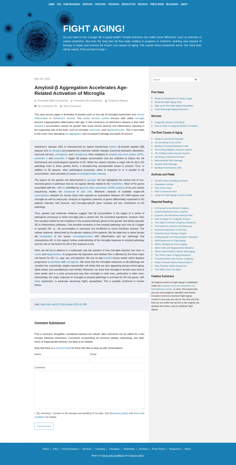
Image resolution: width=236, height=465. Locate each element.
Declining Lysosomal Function (170, 157)
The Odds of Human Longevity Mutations (175, 222)
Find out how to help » (93, 49)
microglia (139, 118)
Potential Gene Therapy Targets (170, 233)
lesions (113, 146)
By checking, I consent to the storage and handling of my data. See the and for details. (89, 415)
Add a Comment (72, 106)
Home (51, 4)
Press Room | (160, 449)
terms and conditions (113, 455)
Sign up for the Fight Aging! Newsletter (174, 105)
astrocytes (94, 130)
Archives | (145, 449)
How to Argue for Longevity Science (173, 219)
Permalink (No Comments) (88, 100)
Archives (143, 4)
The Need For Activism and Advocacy (173, 226)
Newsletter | (131, 449)
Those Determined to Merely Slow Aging (175, 251)
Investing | (101, 449)
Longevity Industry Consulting (169, 122)
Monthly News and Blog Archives (171, 180)
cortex (38, 254)
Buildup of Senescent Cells (168, 167)
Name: (38, 354)
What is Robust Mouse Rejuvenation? (174, 262)
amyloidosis (54, 262)
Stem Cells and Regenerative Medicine (174, 248)
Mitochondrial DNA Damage (169, 160)
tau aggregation (73, 134)
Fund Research (71, 4)
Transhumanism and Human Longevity (174, 258)
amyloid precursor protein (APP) (126, 154)
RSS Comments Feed (166, 191)
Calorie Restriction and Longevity (171, 211)
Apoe (37, 281)
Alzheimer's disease (64, 118)
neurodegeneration (83, 236)
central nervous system (96, 118)
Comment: (40, 367)
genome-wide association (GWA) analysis (102, 187)
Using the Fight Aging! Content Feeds (173, 195)
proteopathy (46, 236)
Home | (47, 449)
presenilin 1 (41, 158)
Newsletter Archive (164, 184)
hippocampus (54, 254)
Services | (88, 449)
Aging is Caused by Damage (169, 138)
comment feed (63, 348)
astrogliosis (61, 154)
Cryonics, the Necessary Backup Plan (174, 215)
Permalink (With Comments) (53, 100)
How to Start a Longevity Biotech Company (176, 126)
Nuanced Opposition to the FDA (171, 229)
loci (63, 187)
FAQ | (57, 449)
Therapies (113, 4)
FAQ (59, 4)
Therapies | (116, 449)
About (184, 4)
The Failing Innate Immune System (172, 153)
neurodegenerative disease (91, 173)
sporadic (91, 180)
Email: (93, 354)
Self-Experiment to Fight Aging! (170, 240)
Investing (100, 4)
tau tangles (55, 150)
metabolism (117, 184)
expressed (69, 191)
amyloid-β (39, 126)
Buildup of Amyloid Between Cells (171, 146)
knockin (108, 258)
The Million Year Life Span (168, 269)
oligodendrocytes (115, 130)
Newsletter (128, 4)
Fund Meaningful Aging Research (171, 109)
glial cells (86, 191)
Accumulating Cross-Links (168, 142)
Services (87, 4)
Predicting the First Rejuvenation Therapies (176, 237)
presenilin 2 (60, 158)
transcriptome (42, 195)
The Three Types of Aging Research (173, 255)
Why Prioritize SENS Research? (171, 266)
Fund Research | (71, 449)
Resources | (176, 449)
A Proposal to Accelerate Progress (172, 208)
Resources (172, 4)
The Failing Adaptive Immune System (173, 149)
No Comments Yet (48, 106)
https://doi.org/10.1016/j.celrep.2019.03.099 (63, 304)
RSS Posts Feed (163, 188)
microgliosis (80, 154)
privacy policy (121, 413)
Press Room (157, 4)
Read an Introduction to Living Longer (173, 98)
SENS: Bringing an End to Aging (171, 244)
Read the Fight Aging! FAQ (168, 102)
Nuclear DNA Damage (166, 164)
